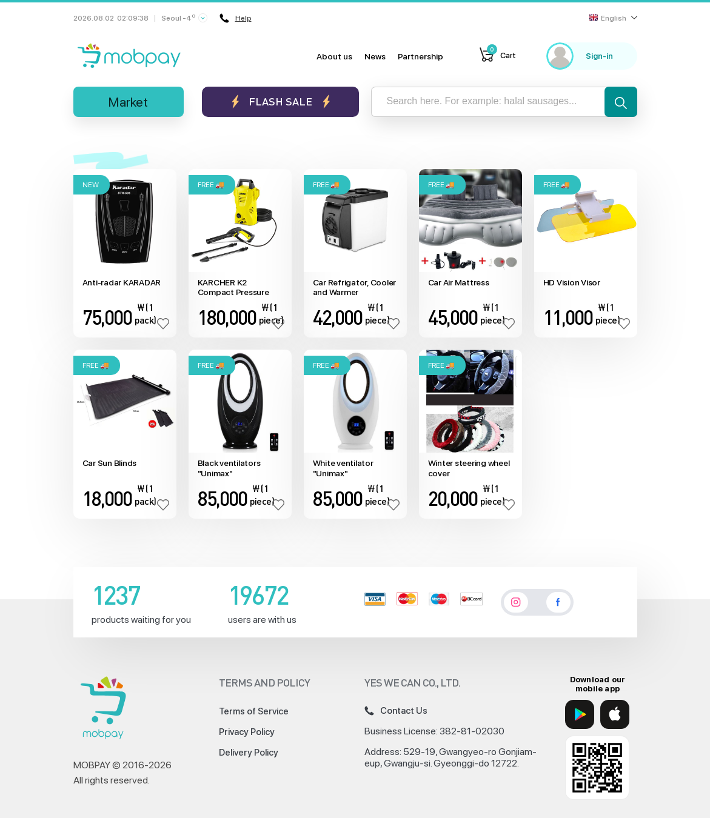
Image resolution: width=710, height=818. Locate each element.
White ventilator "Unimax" (343, 468)
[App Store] (614, 714)
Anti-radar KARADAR (121, 282)
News (375, 56)
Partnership (420, 56)
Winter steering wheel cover (469, 468)
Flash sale (280, 101)
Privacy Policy (247, 732)
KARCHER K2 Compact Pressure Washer (233, 288)
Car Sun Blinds (109, 463)
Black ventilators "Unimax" (229, 468)
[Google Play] (579, 714)
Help (235, 18)
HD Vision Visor (571, 282)
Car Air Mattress (458, 282)
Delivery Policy (248, 752)
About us (334, 56)
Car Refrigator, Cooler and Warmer (355, 288)
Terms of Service (254, 711)
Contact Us (395, 710)
